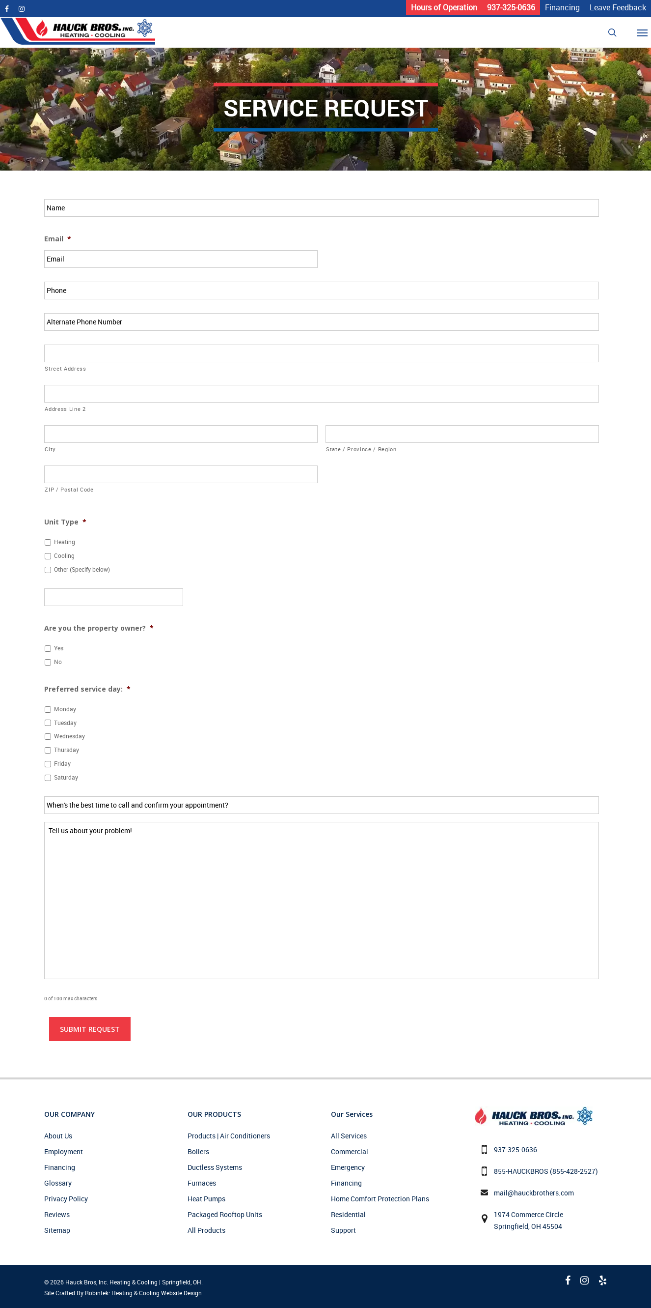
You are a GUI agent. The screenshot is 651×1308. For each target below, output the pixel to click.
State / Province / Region (361, 449)
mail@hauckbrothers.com (534, 1192)
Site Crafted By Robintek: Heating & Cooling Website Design (123, 1293)
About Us (58, 1135)
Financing (59, 1167)
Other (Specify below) (82, 569)
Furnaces (202, 1183)
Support (343, 1230)
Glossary (58, 1183)
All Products (206, 1230)
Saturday (66, 777)
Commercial (349, 1151)
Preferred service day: (87, 689)
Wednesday (69, 736)
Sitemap (57, 1230)
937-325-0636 (515, 1149)
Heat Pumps (206, 1198)
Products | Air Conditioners (229, 1135)
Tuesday (65, 723)
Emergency (348, 1167)
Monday (65, 709)
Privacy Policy (66, 1198)
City (50, 449)
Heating (64, 542)
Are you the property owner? (99, 628)
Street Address (65, 368)
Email (57, 238)
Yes (58, 648)
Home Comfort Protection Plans (380, 1198)
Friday (62, 763)
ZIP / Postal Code (69, 489)
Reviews (57, 1214)
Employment (63, 1151)
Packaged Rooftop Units (225, 1214)
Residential (348, 1214)
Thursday (66, 750)
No (58, 662)
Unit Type (65, 522)
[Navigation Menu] (645, 32)
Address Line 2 (65, 408)
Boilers (198, 1151)
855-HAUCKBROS (521, 1171)
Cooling (64, 556)
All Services (349, 1135)
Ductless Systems (215, 1167)
